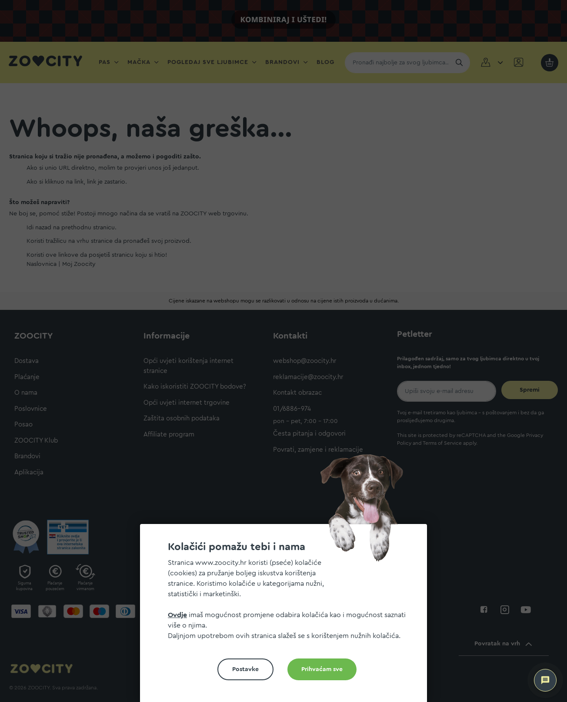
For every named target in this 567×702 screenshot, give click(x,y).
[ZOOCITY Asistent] (545, 680)
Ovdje (177, 614)
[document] (287, 616)
